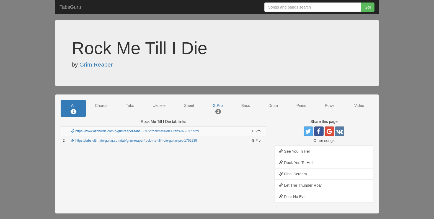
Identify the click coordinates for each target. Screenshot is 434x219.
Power (330, 105)
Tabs (130, 105)
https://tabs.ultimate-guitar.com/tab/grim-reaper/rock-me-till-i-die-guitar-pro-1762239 (134, 141)
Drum (273, 105)
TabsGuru (70, 7)
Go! (368, 7)
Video (359, 105)
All (73, 108)
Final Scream (293, 174)
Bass (245, 105)
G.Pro (218, 108)
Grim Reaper (96, 64)
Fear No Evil (292, 196)
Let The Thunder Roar (300, 185)
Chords (101, 105)
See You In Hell (295, 151)
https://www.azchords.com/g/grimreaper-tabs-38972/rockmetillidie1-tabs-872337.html (135, 131)
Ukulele (159, 105)
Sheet (189, 105)
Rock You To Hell (296, 162)
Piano (301, 105)
